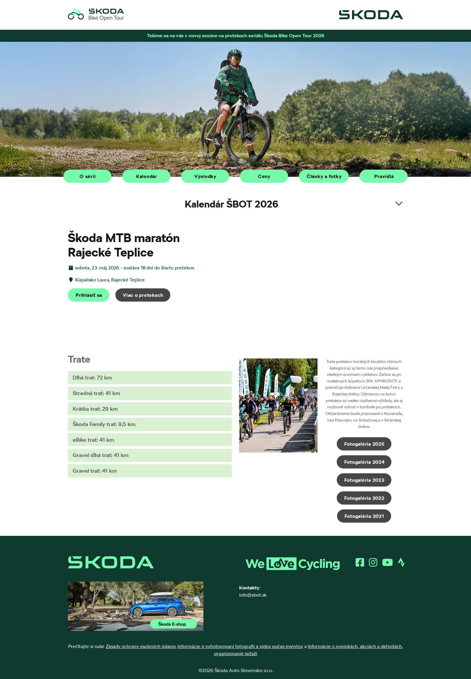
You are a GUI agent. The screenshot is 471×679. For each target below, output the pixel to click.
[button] (235, 204)
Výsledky (205, 176)
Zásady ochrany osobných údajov (140, 646)
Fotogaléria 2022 (364, 498)
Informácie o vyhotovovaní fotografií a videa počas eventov (240, 646)
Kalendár (146, 176)
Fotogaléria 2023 (364, 480)
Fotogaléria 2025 (364, 444)
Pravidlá (384, 176)
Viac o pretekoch (143, 295)
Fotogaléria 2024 (364, 462)
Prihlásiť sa (89, 295)
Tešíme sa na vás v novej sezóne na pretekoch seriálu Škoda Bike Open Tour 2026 (235, 35)
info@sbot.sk (253, 595)
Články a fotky (324, 176)
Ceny (264, 176)
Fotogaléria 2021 (364, 516)
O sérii (88, 176)
